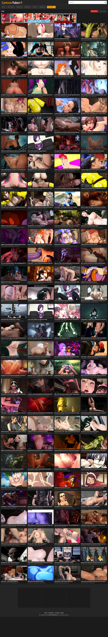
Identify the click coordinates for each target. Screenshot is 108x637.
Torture (91, 582)
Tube (6, 3)
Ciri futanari (39, 133)
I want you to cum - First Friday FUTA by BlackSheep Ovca (67, 282)
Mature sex (16, 582)
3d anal (17, 246)
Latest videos (102, 11)
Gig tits (40, 115)
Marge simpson (97, 564)
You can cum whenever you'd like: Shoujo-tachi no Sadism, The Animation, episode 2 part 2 (41, 76)
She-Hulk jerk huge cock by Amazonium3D (12, 469)
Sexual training (94, 227)
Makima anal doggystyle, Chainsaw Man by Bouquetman (14, 244)
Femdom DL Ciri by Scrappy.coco (9, 132)
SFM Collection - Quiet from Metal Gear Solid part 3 (94, 57)
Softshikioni (42, 302)
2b (33, 59)
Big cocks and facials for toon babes (64, 76)
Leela (34, 96)
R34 (8, 190)
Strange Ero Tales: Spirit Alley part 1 (10, 562)
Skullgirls (3, 40)
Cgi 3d (7, 152)
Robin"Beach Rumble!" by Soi (8, 487)
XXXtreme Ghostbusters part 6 (36, 581)
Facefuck (63, 377)
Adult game (60, 208)
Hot (12, 283)
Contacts (57, 612)
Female (33, 115)
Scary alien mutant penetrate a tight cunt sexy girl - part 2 (41, 506)
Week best (19, 7)
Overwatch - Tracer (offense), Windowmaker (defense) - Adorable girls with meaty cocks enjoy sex (41, 263)
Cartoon (44, 59)
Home (3, 7)
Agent (56, 395)
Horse (87, 302)
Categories (42, 7)
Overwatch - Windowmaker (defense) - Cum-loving (14, 413)
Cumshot (11, 115)
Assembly (35, 246)
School (32, 77)
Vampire (47, 395)
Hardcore (12, 246)
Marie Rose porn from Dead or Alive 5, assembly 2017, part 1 (94, 338)
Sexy (32, 508)
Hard (29, 208)
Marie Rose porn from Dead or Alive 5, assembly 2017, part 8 (94, 375)
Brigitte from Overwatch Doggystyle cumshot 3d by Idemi (14, 375)
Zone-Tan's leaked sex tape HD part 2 (63, 300)
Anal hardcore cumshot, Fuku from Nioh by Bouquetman (41, 450)
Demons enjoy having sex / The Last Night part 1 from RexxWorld (67, 525)
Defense (83, 133)
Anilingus (34, 171)
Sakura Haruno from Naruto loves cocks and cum (41, 38)
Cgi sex (12, 377)
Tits (65, 321)
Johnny (72, 171)
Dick (92, 115)
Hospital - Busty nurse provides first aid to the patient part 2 (14, 94)
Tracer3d (30, 59)
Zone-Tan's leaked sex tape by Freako (37, 319)
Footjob (56, 40)
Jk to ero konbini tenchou (97, 77)
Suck (2, 59)
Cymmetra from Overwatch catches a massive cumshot (14, 394)
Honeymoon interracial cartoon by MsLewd (39, 356)
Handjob (95, 171)
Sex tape (32, 321)
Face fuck (94, 96)
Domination (6, 133)
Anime (89, 77)
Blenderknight (57, 451)
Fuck (86, 470)
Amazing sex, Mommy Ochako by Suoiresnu (92, 487)
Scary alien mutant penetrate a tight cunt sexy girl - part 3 (14, 525)
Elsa (39, 283)
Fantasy (39, 171)
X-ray (91, 302)
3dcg (59, 59)
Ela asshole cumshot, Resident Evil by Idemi (39, 469)
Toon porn (76, 451)
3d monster (17, 133)
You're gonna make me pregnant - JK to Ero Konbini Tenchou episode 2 (94, 76)
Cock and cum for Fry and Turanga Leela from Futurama (41, 94)
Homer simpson (88, 564)
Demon (11, 133)
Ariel (55, 77)
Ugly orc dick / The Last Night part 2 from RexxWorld (67, 263)
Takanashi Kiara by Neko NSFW (89, 244)
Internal (83, 227)
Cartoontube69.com (53, 615)
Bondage (36, 508)
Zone (38, 152)
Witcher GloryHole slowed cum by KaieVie (12, 450)
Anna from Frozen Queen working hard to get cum (41, 207)
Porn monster (16, 227)
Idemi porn (89, 264)
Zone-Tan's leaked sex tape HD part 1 (37, 151)
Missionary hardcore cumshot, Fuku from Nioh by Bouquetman (94, 544)
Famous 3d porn (99, 264)
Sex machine (13, 321)
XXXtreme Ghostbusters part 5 (62, 244)
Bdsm (43, 246)
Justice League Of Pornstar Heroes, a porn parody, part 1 (94, 169)
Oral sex (22, 227)
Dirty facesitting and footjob (61, 38)
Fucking (87, 321)
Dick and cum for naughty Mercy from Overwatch (40, 375)
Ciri (2, 133)
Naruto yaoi (90, 470)
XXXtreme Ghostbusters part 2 (62, 487)
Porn (55, 115)
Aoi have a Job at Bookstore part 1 (90, 225)
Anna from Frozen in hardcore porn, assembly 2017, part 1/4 (41, 244)
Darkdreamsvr (31, 395)
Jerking (19, 321)
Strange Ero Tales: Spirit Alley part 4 (90, 506)
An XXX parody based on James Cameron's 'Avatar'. (67, 94)
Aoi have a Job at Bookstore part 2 (10, 356)
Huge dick (69, 133)
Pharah (89, 358)
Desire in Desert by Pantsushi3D (9, 300)
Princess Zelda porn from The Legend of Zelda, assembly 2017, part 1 (67, 413)
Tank (55, 208)
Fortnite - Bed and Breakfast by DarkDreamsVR (40, 394)
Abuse (62, 612)
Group (97, 283)
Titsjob (66, 59)
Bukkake (71, 115)
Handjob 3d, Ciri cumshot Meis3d (36, 225)
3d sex (7, 264)
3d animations (10, 470)
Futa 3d (62, 395)
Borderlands (62, 358)
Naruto (32, 40)
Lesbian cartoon (62, 171)
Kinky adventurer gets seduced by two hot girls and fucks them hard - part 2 (67, 544)
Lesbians (70, 358)
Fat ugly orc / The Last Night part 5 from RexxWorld (14, 506)
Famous (3, 227)
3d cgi (36, 414)
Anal (82, 40)
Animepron (95, 302)
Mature (85, 526)
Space (29, 115)
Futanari (68, 283)
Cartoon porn (13, 59)
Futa (90, 96)
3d (28, 133)
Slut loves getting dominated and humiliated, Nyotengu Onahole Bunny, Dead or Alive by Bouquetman (41, 413)
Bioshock (62, 508)
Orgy (68, 470)
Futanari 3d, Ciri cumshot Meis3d (36, 132)
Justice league (65, 115)
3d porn (99, 152)
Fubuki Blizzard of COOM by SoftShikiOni (38, 300)
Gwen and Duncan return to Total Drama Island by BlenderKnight (67, 450)
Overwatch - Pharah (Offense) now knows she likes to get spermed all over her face (94, 356)
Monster (30, 339)
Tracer (36, 264)
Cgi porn (88, 152)
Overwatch (4, 190)
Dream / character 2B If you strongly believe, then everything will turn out (41, 57)
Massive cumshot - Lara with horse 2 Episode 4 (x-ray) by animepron (94, 300)
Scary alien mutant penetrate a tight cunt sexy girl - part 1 (41, 562)
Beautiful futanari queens (61, 469)
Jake (60, 96)
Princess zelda (61, 414)
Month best (27, 7)
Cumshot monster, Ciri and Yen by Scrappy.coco (40, 338)
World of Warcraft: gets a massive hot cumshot (93, 207)
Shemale (45, 133)
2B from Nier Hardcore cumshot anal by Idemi (93, 263)
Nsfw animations (18, 451)
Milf (11, 582)
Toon (39, 470)
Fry (31, 96)
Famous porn (93, 152)
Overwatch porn (48, 433)
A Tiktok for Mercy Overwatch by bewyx (38, 431)
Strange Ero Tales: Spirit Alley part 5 (63, 581)
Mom (89, 526)
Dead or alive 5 (93, 339)
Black (73, 133)
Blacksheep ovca (61, 283)
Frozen (40, 246)
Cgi (39, 414)
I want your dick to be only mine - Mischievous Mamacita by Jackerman (94, 525)
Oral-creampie (70, 377)
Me (82, 77)
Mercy (38, 377)
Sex (86, 59)
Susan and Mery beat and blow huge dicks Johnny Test (67, 169)
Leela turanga (39, 96)
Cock (5, 470)
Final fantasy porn (15, 152)
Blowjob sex (90, 489)
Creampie (97, 40)
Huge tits (86, 40)
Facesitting (68, 40)
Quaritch (63, 96)
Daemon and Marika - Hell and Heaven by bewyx (13, 113)
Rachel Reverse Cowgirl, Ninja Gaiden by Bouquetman (67, 132)
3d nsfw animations (9, 451)
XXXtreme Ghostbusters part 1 (62, 338)
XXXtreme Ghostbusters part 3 (9, 225)
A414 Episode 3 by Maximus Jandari (10, 319)
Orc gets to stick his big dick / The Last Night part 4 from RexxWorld (67, 151)
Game (65, 208)
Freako (34, 152)
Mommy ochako (98, 489)
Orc (55, 264)
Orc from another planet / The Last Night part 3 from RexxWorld (14, 263)
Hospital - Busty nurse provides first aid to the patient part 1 (14, 76)
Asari (87, 96)
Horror (59, 321)
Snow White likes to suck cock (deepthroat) (12, 57)
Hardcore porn (15, 171)
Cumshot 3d (32, 133)
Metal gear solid (91, 59)
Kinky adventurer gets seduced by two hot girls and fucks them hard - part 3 (94, 394)
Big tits (82, 59)
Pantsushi (3, 302)
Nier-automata (38, 59)
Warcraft (61, 152)
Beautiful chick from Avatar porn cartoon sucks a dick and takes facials (94, 113)
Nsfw (82, 246)
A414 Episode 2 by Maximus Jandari (63, 562)
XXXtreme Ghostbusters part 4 (89, 282)
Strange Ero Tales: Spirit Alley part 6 (37, 169)
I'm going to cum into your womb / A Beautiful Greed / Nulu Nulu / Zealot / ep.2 (67, 319)
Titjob (13, 395)
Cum (11, 40)
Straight (42, 489)
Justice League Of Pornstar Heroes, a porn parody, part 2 (67, 113)
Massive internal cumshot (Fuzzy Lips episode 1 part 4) (41, 487)
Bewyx (2, 115)
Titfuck (17, 302)
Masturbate (17, 470)
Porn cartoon (8, 171)
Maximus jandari (5, 321)
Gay (95, 470)
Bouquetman (57, 133)
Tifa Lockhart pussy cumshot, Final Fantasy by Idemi (14, 169)
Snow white (7, 59)
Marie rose (86, 339)
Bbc (34, 358)
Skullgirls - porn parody (7, 38)
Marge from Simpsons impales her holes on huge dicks (94, 562)
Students (37, 489)
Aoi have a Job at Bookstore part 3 (90, 431)
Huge (55, 171)
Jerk (2, 470)
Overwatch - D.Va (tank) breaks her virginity (65, 207)
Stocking (41, 77)
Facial (39, 40)
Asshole (3, 152)
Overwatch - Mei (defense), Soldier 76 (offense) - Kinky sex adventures (94, 132)
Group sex (64, 470)
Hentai (36, 40)
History (35, 7)
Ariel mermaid (67, 77)
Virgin (15, 358)
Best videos (11, 7)
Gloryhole (26, 451)
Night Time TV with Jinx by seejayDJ (10, 282)
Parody (8, 40)
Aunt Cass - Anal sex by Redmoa (9, 581)
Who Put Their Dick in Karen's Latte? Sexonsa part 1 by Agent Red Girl (67, 394)
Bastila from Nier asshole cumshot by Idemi (92, 151)
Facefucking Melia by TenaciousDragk (64, 375)
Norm (67, 96)
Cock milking (78, 564)
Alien (29, 508)
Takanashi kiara (97, 246)
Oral (92, 133)
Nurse (55, 59)
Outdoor (100, 227)
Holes (82, 564)
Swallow (83, 96)
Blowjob (7, 115)
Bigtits (62, 59)
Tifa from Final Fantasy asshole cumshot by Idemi (14, 151)
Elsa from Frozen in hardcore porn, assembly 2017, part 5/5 (41, 282)
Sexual (87, 433)
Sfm (42, 526)
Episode (85, 77)
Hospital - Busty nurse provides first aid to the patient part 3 (67, 57)
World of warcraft (90, 208)
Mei (89, 133)
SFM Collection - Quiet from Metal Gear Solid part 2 (14, 431)
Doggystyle (7, 246)
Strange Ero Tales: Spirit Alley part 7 (37, 544)
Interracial (64, 133)
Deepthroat (92, 40)
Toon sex (21, 171)
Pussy (2, 171)
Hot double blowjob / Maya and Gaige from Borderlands (67, 356)
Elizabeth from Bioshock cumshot (63, 506)
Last (13, 264)
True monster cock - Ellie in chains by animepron (67, 431)
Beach (2, 489)
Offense (30, 264)
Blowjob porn (41, 395)
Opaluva (17, 489)
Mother (83, 321)
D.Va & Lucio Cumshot (6, 188)
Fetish (60, 40)
